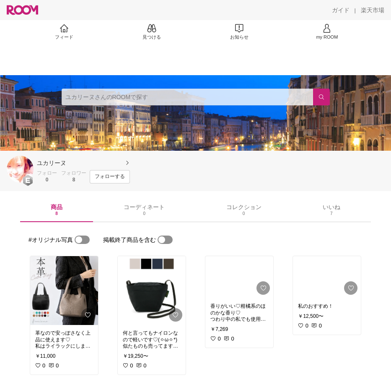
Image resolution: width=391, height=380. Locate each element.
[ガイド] (341, 10)
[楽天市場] (372, 10)
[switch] (82, 240)
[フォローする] (110, 176)
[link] (64, 290)
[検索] (321, 97)
